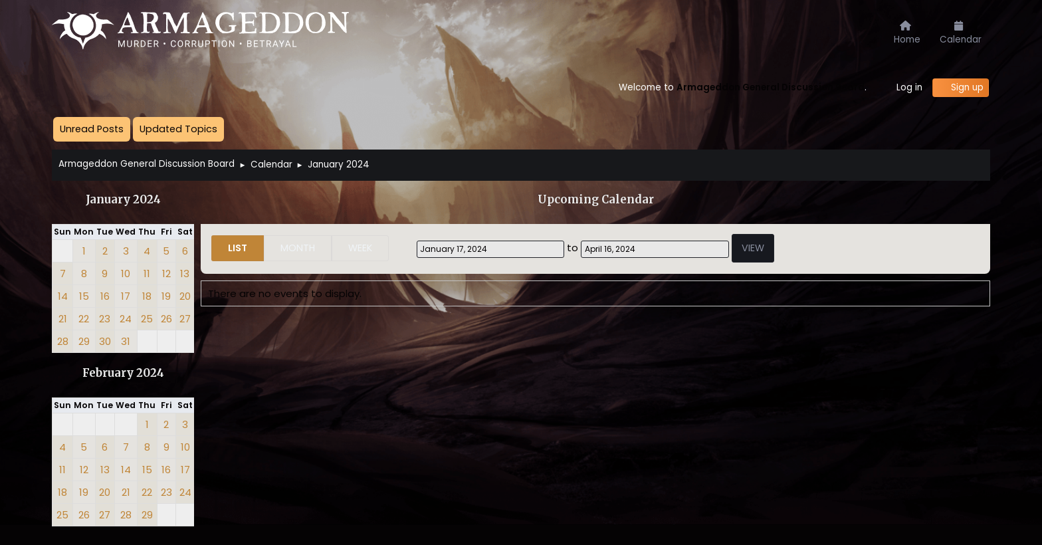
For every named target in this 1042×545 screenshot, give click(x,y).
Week (360, 248)
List (237, 248)
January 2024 (123, 200)
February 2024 (123, 373)
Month (297, 248)
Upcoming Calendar (596, 200)
